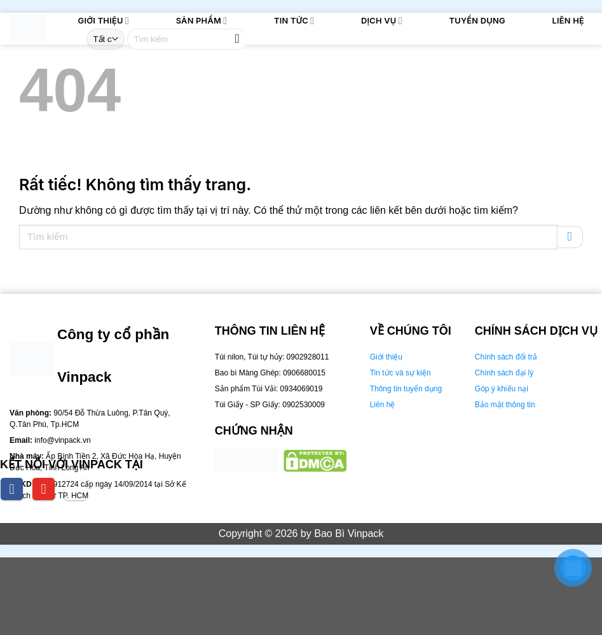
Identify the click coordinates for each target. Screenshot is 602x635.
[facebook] (12, 489)
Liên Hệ (568, 20)
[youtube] (43, 489)
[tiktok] (75, 489)
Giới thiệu (103, 21)
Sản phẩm (202, 21)
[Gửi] (237, 39)
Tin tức (294, 21)
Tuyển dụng (477, 20)
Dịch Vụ (381, 21)
